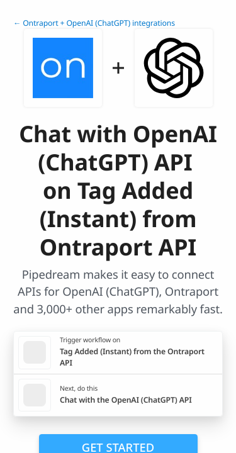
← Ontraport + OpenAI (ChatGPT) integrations (94, 23)
